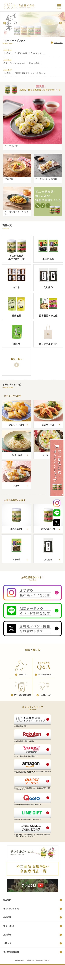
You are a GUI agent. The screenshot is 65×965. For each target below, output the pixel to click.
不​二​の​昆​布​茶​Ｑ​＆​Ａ (45, 675)
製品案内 (7, 900)
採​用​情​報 (7, 934)
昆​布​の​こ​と (22, 675)
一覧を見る (58, 43)
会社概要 (7, 917)
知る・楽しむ (9, 926)
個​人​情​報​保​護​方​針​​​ (11, 952)
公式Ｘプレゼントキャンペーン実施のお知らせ (22, 63)
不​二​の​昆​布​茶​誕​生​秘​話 (22, 695)
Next (60, 23)
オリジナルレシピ (11, 909)
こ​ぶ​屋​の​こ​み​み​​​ (45, 695)
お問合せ (7, 943)
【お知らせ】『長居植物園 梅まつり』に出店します (24, 73)
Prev (4, 23)
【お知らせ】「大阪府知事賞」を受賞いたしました (24, 53)
